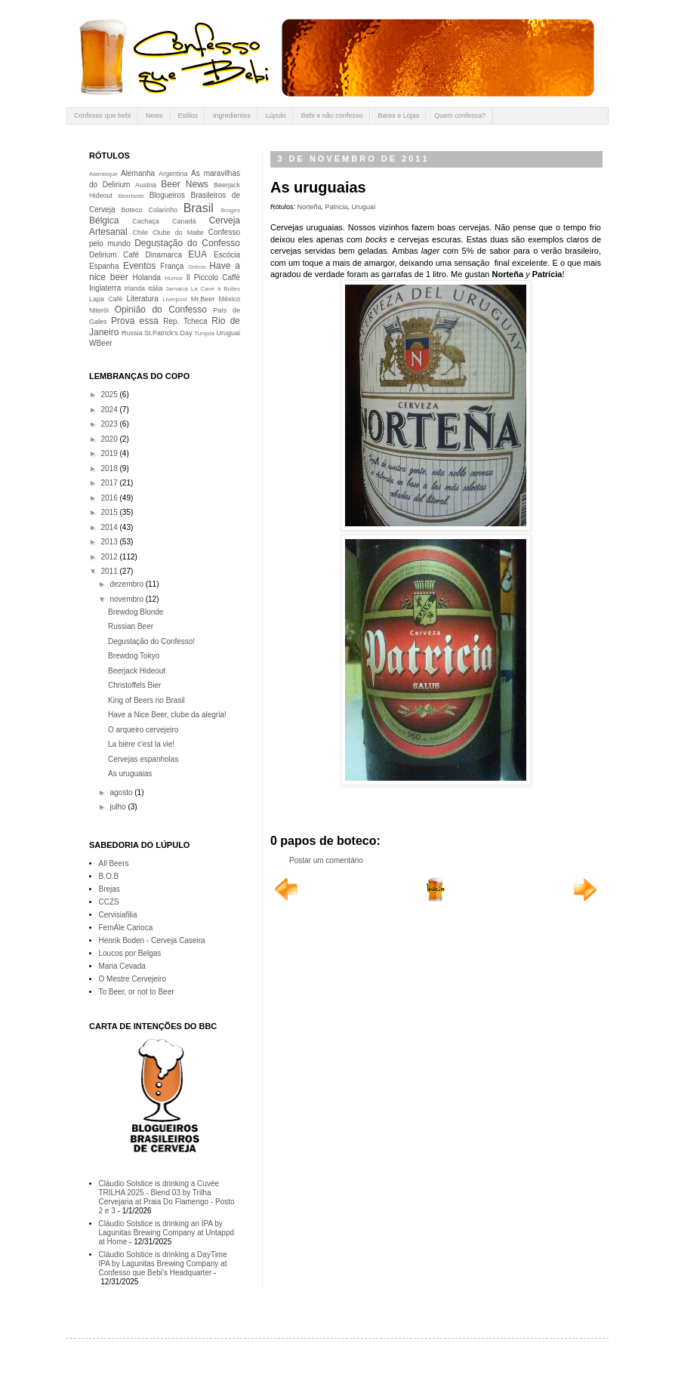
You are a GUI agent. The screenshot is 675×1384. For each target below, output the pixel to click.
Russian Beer (130, 626)
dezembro (127, 584)
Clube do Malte (178, 232)
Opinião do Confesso (161, 309)
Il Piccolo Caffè (213, 277)
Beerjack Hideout (136, 671)
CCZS (109, 902)
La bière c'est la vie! (141, 744)
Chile (141, 232)
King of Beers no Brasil (146, 700)
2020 (109, 439)
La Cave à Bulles (215, 288)
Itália (155, 288)
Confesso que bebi (102, 115)
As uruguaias (130, 773)
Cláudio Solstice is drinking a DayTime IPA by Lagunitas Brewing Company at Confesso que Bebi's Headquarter (163, 1263)
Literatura (143, 298)
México (229, 299)
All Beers (114, 863)
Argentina (173, 173)
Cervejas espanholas (143, 759)
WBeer (100, 343)
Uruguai (364, 207)
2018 (109, 468)
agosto (121, 792)
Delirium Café (114, 255)
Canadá (184, 221)
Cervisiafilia (118, 915)
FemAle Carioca (126, 927)
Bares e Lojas (398, 115)
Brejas (109, 889)
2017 (109, 483)
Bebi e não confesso (332, 115)
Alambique (103, 174)
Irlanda (135, 288)
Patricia (336, 207)
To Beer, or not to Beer (136, 992)
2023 (109, 424)
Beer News (184, 184)
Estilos (188, 115)
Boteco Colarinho (149, 210)
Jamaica (176, 288)
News (154, 115)
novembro (127, 599)
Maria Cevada (122, 966)
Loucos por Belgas (130, 953)
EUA (197, 254)
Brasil (198, 208)
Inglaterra (105, 288)
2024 (109, 409)
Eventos (139, 265)
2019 (109, 453)
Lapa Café (105, 299)
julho (118, 807)
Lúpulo (276, 115)
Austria (145, 185)
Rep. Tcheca (185, 321)
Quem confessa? (459, 115)
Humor (174, 278)
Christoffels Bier (134, 685)
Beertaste (130, 196)
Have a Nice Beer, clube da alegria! (167, 714)
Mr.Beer (203, 299)
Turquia (204, 333)
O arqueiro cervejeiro (143, 730)
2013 (109, 542)
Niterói (99, 310)
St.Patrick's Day (168, 333)
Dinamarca (164, 255)
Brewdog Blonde (135, 612)
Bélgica (104, 220)
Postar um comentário (326, 860)
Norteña (309, 207)
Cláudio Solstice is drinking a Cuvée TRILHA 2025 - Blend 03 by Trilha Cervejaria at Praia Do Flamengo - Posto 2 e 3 (167, 1197)
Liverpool (174, 299)
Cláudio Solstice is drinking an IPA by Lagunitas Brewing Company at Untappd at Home (167, 1232)
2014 (109, 527)
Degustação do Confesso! (151, 641)
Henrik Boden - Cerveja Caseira (152, 940)
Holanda (147, 277)
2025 (109, 394)
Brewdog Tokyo (133, 656)
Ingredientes (232, 115)
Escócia (227, 255)
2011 (109, 571)
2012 (109, 557)
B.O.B (109, 876)
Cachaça (145, 221)
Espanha (104, 266)
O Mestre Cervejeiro (132, 979)
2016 (109, 498)
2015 (109, 512)
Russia (132, 333)
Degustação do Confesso (187, 243)
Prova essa (135, 321)
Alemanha (138, 173)
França (171, 266)
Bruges (230, 210)
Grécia (197, 267)
